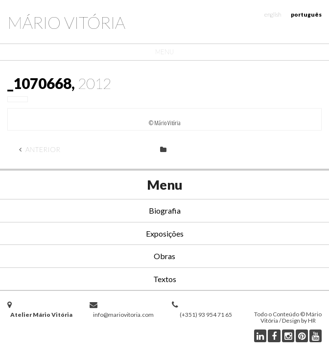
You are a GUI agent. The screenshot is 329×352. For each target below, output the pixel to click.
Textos (164, 279)
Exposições (165, 233)
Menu (164, 52)
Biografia (165, 210)
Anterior (39, 149)
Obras (164, 256)
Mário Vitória (66, 22)
